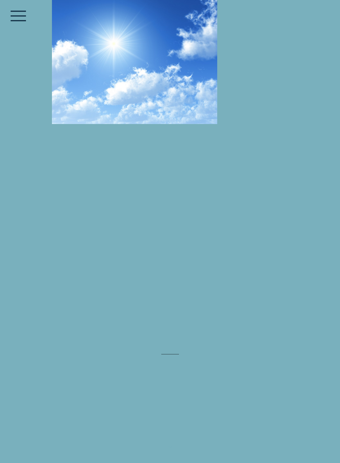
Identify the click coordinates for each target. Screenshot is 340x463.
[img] (170, 88)
